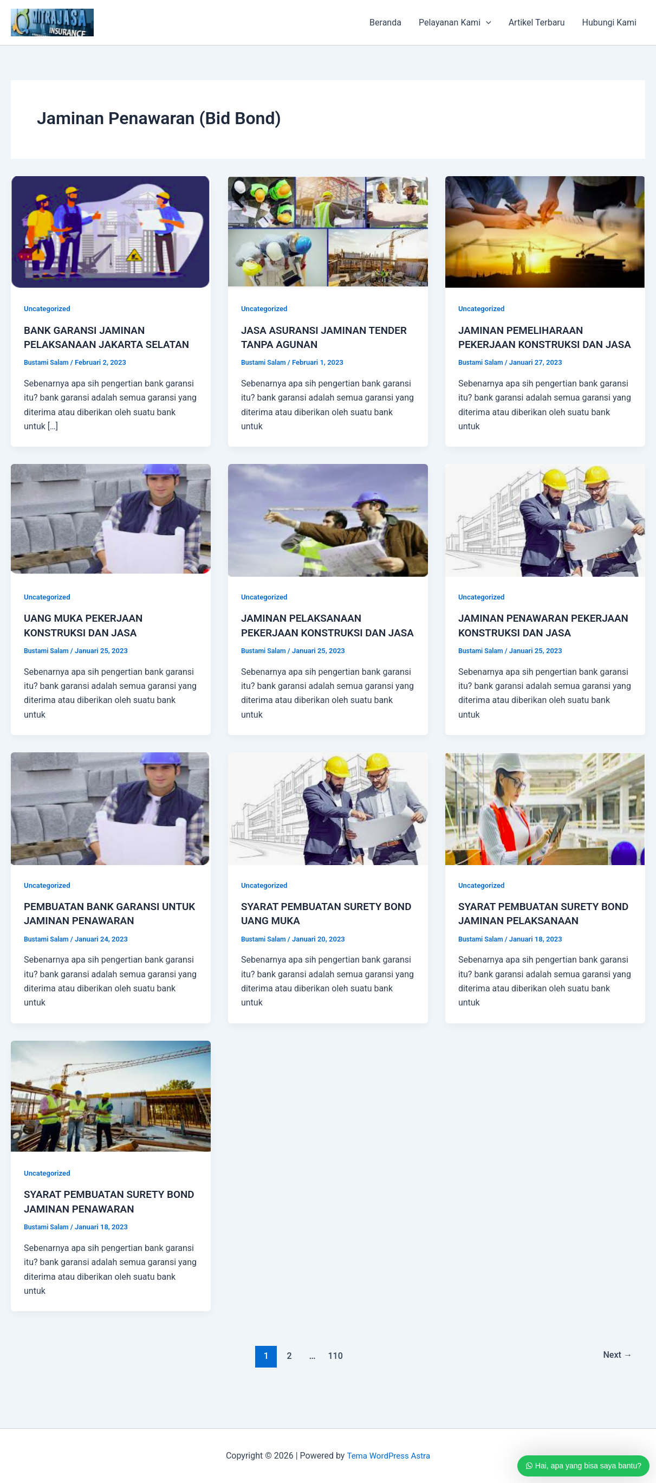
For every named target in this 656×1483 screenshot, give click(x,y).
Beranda (385, 22)
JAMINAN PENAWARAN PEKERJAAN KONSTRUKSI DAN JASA (535, 645)
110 (334, 1382)
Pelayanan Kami (455, 22)
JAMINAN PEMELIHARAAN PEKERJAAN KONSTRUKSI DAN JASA (535, 344)
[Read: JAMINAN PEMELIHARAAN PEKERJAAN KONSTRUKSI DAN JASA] (545, 232)
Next (616, 1382)
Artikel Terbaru (537, 22)
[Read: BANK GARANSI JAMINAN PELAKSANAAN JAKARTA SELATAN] (111, 232)
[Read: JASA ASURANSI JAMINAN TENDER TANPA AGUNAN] (328, 232)
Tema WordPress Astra (388, 1455)
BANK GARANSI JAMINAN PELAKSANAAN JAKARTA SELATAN (88, 344)
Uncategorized (48, 308)
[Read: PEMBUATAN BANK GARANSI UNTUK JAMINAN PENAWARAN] (111, 835)
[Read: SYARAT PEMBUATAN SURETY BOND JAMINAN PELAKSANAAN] (545, 835)
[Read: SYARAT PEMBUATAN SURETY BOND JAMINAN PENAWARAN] (111, 1123)
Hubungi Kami (609, 22)
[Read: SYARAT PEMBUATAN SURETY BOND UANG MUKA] (328, 835)
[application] (485, 22)
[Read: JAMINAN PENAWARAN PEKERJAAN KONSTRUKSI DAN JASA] (545, 533)
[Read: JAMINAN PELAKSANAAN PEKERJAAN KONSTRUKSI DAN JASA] (328, 533)
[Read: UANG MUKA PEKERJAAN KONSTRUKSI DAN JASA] (111, 533)
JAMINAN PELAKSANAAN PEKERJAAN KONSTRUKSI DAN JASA (318, 645)
